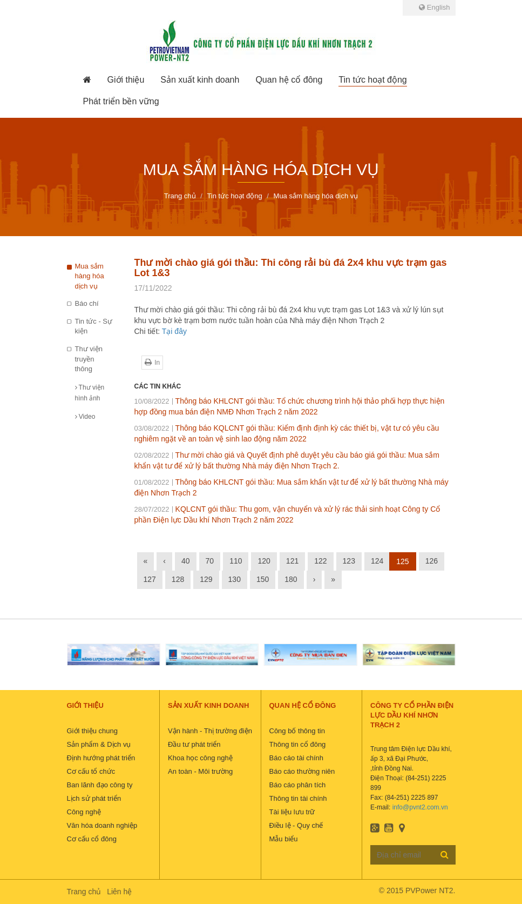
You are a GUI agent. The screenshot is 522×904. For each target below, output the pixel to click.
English (434, 7)
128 (178, 579)
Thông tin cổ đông (297, 744)
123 (349, 561)
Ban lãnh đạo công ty (100, 785)
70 (210, 561)
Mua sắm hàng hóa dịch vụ (89, 276)
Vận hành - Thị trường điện (210, 731)
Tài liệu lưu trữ (292, 812)
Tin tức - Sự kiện (94, 326)
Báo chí (87, 303)
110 (235, 561)
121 (292, 561)
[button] (126, 80)
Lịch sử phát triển (94, 798)
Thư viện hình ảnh (90, 393)
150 (262, 579)
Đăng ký (444, 854)
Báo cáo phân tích (297, 785)
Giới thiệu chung (92, 731)
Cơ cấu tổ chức (91, 771)
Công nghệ (84, 812)
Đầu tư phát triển (194, 744)
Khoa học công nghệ (200, 758)
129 (206, 579)
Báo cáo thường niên (302, 771)
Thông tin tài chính (298, 798)
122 (320, 561)
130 (234, 579)
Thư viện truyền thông (89, 359)
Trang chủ (84, 891)
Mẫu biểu (283, 839)
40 (185, 561)
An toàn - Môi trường (200, 771)
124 (377, 561)
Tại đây (174, 331)
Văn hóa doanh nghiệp (102, 825)
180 (290, 579)
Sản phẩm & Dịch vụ (99, 744)
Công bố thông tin (297, 731)
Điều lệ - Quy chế (296, 825)
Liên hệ (119, 891)
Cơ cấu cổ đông (92, 839)
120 (263, 561)
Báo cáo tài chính (296, 758)
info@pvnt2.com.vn (420, 807)
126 (431, 561)
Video (85, 416)
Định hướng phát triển (101, 758)
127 (150, 579)
